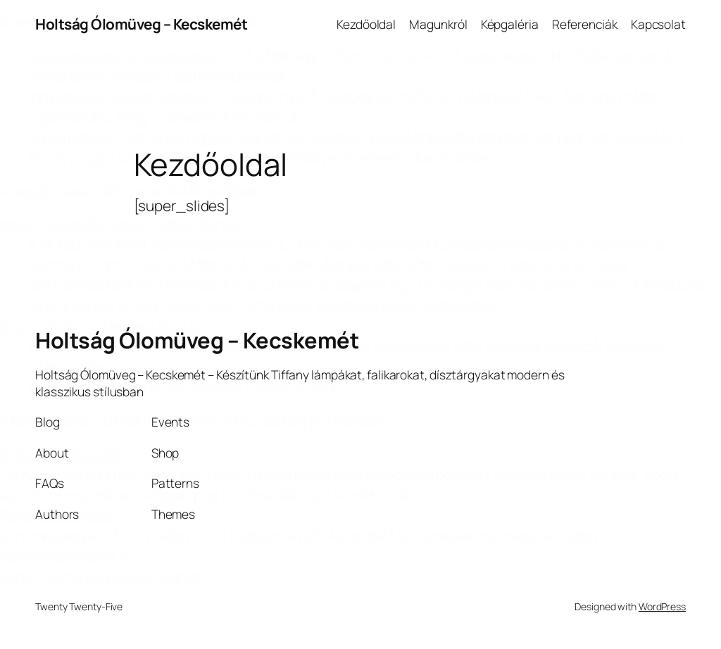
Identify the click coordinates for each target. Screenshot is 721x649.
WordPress (662, 606)
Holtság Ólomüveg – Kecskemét (141, 24)
